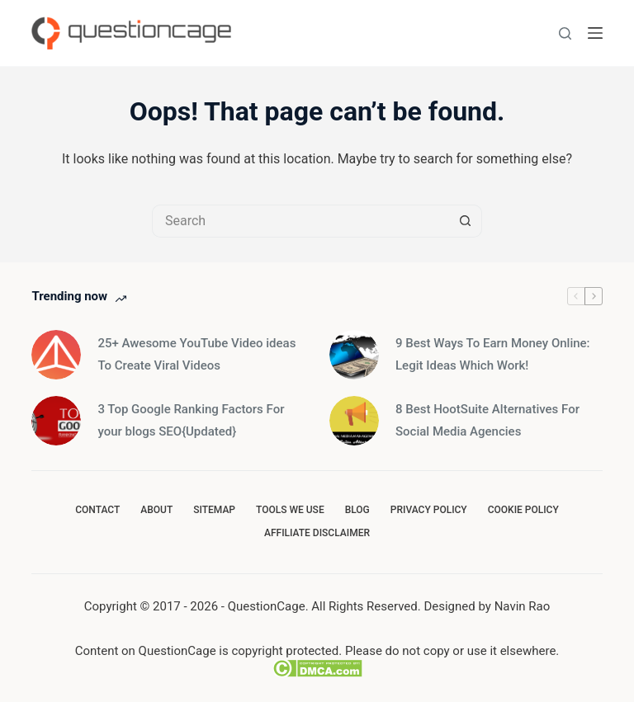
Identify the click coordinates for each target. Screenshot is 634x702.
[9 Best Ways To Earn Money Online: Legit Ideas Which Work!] (354, 354)
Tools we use (290, 510)
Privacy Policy (428, 510)
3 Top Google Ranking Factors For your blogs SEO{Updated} (190, 420)
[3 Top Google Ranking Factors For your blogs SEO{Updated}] (56, 420)
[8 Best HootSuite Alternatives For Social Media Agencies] (354, 420)
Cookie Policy (523, 510)
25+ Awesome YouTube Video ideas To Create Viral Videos (196, 354)
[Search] (565, 33)
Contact (97, 510)
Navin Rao (522, 606)
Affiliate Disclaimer (317, 533)
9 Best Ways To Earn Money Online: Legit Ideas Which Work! (492, 354)
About (156, 510)
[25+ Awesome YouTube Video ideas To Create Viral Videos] (56, 354)
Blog (357, 510)
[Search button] (465, 221)
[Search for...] (300, 221)
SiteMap (214, 510)
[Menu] (595, 33)
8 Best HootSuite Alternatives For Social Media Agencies (487, 420)
